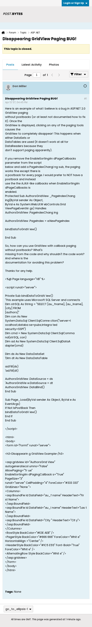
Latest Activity (32, 65)
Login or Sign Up (75, 3)
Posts (10, 65)
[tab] (10, 65)
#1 (85, 98)
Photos (54, 65)
